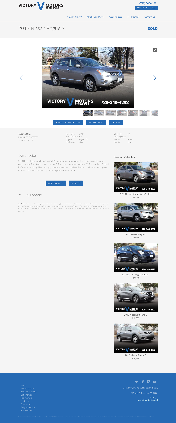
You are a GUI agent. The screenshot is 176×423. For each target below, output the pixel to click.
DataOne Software (57, 417)
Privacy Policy (26, 404)
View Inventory (74, 16)
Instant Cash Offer (95, 16)
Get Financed (115, 16)
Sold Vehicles (26, 410)
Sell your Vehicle (146, 8)
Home (23, 385)
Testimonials (133, 16)
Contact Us (149, 16)
